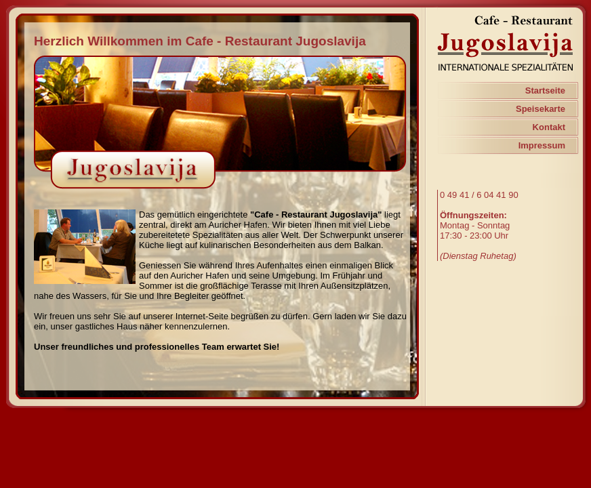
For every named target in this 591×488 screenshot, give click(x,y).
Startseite (545, 90)
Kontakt (549, 127)
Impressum (541, 145)
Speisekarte (540, 109)
